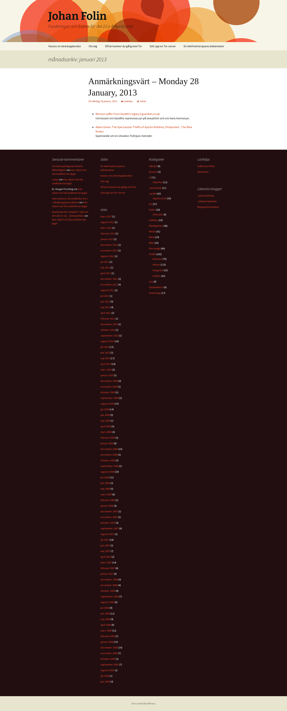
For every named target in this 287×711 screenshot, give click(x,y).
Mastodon (202, 171)
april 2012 (105, 273)
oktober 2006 (107, 590)
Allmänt (153, 166)
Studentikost (156, 287)
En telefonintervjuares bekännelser (204, 46)
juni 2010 (105, 352)
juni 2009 (105, 415)
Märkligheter (156, 225)
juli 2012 (104, 261)
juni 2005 (105, 681)
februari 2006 (107, 636)
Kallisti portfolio (206, 166)
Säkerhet (158, 182)
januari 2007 (106, 573)
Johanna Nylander (207, 201)
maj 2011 (105, 307)
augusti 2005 (107, 670)
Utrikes (157, 276)
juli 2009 (104, 409)
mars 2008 (106, 494)
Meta (151, 237)
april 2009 (105, 426)
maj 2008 (105, 488)
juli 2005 (104, 676)
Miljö (151, 242)
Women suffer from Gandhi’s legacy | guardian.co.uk (127, 114)
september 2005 (109, 664)
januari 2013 (106, 239)
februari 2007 (107, 568)
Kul (150, 204)
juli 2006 (104, 607)
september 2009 (109, 398)
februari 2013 (107, 233)
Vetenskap (155, 293)
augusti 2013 (107, 222)
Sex (151, 281)
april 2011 (105, 313)
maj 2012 (105, 267)
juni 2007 (105, 545)
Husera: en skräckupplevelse (64, 46)
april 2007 (105, 556)
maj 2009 (105, 420)
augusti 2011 (107, 290)
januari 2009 (106, 443)
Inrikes (156, 264)
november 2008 (109, 454)
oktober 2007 (107, 522)
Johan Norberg (205, 195)
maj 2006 (105, 619)
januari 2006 (106, 641)
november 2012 (109, 250)
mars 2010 (106, 369)
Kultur (152, 209)
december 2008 (109, 449)
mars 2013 (106, 227)
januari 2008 (106, 505)
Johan (142, 101)
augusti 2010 (107, 341)
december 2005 (109, 647)
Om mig (93, 46)
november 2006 (109, 585)
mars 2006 (106, 630)
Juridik (152, 193)
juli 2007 (104, 539)
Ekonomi (157, 259)
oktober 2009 (107, 392)
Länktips (128, 101)
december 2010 (109, 324)
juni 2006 (105, 613)
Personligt (154, 248)
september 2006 (109, 596)
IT (150, 177)
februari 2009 (107, 437)
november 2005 (109, 653)
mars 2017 (106, 216)
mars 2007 (106, 562)
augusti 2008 (107, 471)
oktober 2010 (107, 330)
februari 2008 (107, 500)
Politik (152, 254)
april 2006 (105, 624)
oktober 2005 (107, 659)
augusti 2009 (107, 403)
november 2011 (109, 284)
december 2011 (109, 278)
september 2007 (109, 528)
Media (152, 231)
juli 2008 (104, 477)
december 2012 (109, 244)
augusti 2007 (107, 534)
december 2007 (109, 511)
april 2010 (105, 364)
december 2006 (109, 579)
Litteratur (158, 214)
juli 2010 (104, 347)
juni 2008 (105, 483)
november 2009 (109, 386)
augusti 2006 (107, 602)
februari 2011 (107, 318)
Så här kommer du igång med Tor (123, 46)
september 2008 (109, 466)
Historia (153, 171)
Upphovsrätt (159, 198)
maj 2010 (105, 358)
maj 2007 (105, 551)
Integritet (158, 270)
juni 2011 (105, 301)
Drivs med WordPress (143, 703)
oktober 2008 (107, 460)
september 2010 (109, 335)
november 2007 (109, 517)
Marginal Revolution (208, 207)
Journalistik (155, 188)
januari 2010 (106, 375)
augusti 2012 (107, 256)
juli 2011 (104, 296)
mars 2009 (106, 432)
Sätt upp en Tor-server (163, 46)
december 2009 (109, 381)
